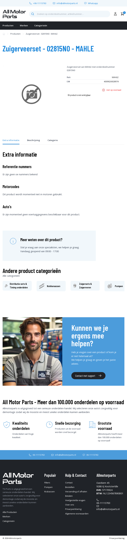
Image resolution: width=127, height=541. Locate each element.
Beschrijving (33, 140)
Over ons (69, 504)
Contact (68, 482)
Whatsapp (93, 3)
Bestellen (69, 487)
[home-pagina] (14, 14)
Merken (24, 25)
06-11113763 (39, 454)
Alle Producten (10, 512)
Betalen (69, 495)
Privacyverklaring (73, 509)
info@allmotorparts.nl (67, 3)
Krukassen (49, 491)
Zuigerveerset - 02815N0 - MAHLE (42, 33)
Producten (8, 25)
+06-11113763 (39, 3)
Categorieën (40, 25)
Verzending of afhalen (76, 491)
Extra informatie (11, 140)
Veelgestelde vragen (75, 500)
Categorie (53, 140)
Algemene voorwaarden (76, 513)
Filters (47, 482)
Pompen (48, 487)
